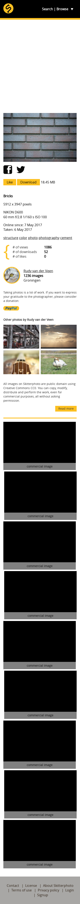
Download (28, 182)
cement (66, 237)
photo (33, 237)
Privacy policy (48, 890)
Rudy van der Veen (38, 271)
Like (10, 182)
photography (49, 237)
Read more (66, 408)
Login (69, 890)
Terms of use (21, 890)
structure (10, 237)
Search (47, 9)
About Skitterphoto (58, 885)
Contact (13, 885)
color (23, 237)
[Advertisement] (40, 66)
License (31, 885)
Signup (42, 895)
